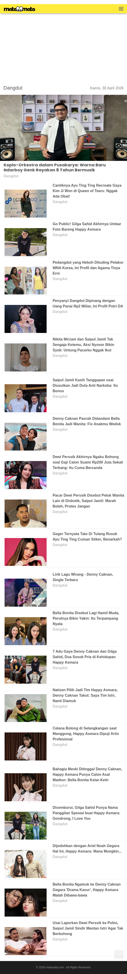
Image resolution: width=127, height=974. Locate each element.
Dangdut (12, 88)
